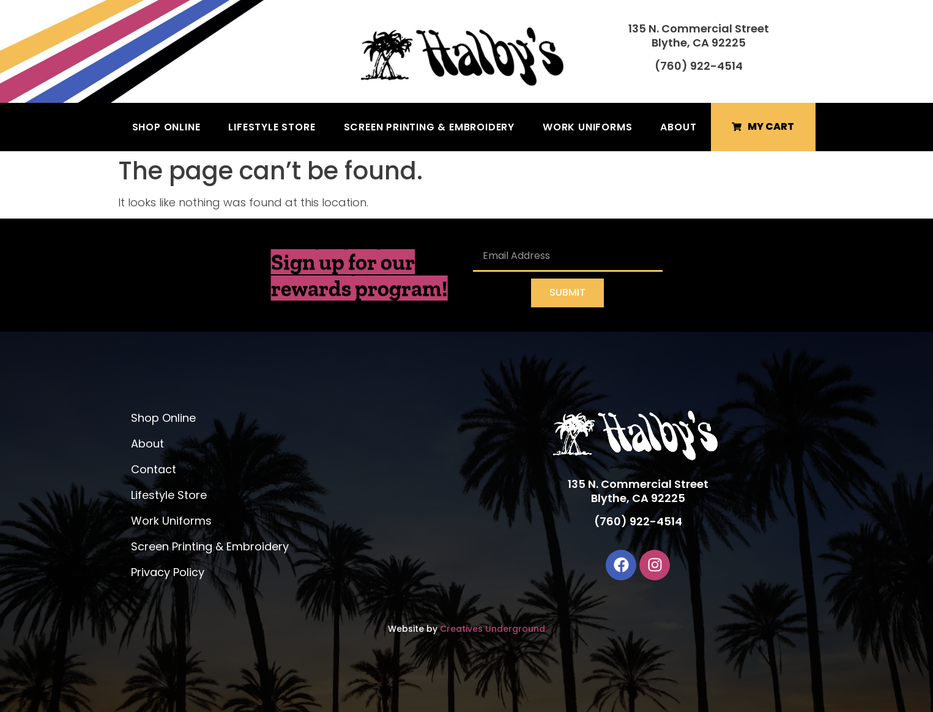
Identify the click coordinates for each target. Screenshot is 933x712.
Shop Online (166, 127)
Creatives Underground (492, 629)
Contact (153, 469)
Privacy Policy (167, 572)
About (678, 127)
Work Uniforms (587, 127)
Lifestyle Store (271, 127)
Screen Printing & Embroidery (429, 127)
